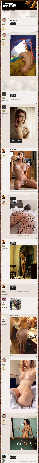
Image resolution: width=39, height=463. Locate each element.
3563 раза (6, 324)
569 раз (6, 307)
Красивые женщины (13, 18)
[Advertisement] (19, 13)
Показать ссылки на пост (12, 26)
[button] (25, 16)
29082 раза (6, 158)
